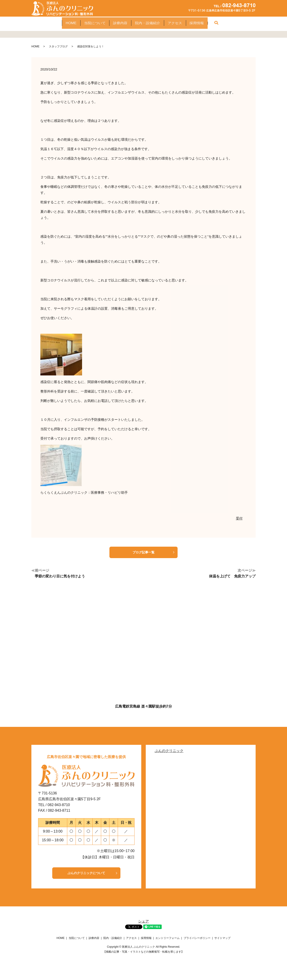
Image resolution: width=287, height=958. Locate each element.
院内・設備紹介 (152, 21)
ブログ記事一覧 (143, 552)
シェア (143, 921)
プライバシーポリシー (197, 938)
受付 (239, 518)
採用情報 (221, 21)
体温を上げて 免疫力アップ (232, 576)
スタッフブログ (58, 46)
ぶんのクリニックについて (86, 873)
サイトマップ (222, 938)
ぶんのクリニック (169, 751)
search (249, 22)
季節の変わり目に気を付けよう (60, 576)
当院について (80, 21)
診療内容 (115, 21)
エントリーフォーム (167, 938)
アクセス (189, 21)
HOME (47, 21)
